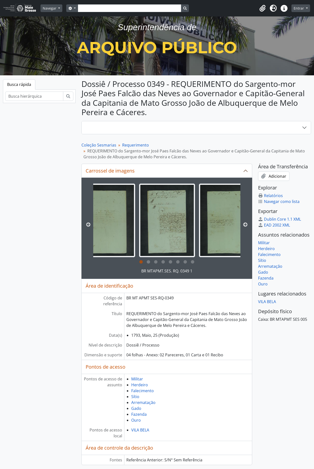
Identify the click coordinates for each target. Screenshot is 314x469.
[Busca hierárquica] (34, 96)
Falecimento (142, 390)
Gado (136, 408)
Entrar (299, 8)
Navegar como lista (279, 201)
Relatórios (270, 195)
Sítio (135, 396)
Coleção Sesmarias (98, 145)
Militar (137, 379)
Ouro (136, 420)
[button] (262, 8)
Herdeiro (139, 385)
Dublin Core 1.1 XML (279, 219)
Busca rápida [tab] (19, 84)
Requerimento (135, 145)
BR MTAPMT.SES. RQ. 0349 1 (166, 271)
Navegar (50, 8)
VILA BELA (140, 430)
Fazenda (139, 414)
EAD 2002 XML (274, 225)
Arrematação (143, 402)
